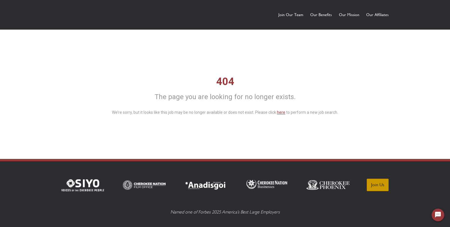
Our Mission (339, 14)
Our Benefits (300, 14)
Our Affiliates (377, 14)
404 (225, 82)
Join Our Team (260, 14)
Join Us (377, 184)
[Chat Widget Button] (438, 215)
